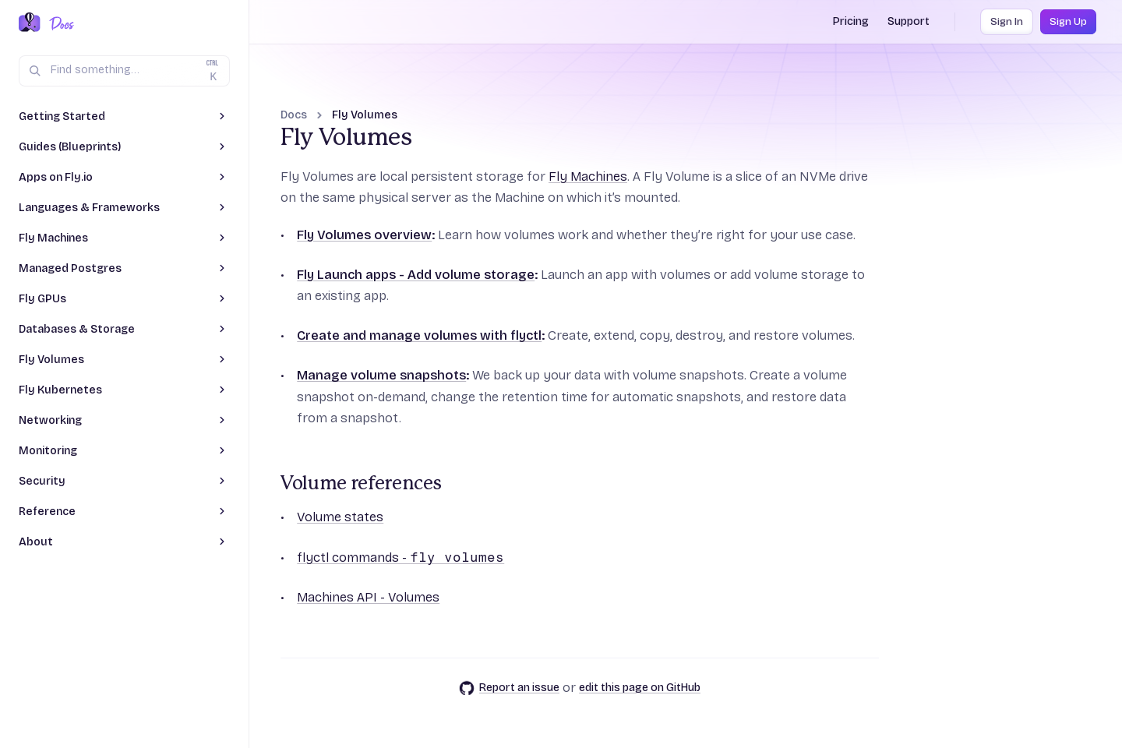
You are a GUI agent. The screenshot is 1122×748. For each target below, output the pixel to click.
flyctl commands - (400, 557)
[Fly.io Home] (30, 23)
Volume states (340, 517)
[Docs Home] (59, 23)
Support (908, 21)
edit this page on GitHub (639, 687)
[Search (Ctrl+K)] (124, 70)
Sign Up (1068, 22)
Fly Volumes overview (364, 235)
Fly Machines (588, 176)
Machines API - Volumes (368, 597)
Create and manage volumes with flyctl (419, 335)
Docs (293, 115)
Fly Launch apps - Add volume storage (416, 274)
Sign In (1006, 22)
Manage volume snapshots (381, 375)
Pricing (851, 21)
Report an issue (509, 688)
